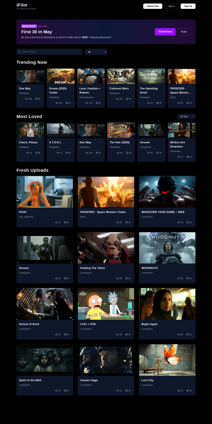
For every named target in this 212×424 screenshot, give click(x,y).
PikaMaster (24, 93)
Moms (173, 97)
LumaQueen (145, 147)
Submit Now (165, 31)
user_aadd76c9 (26, 217)
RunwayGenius (86, 97)
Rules (184, 31)
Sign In (171, 6)
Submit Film (153, 6)
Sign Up (188, 6)
